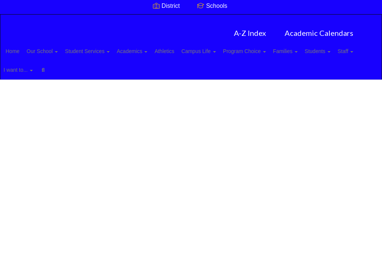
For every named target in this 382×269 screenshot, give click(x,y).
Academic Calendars (319, 29)
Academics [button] (156, 47)
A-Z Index (250, 29)
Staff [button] (62, 66)
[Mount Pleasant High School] (191, 19)
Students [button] (30, 66)
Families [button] (325, 47)
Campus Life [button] (230, 47)
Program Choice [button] (280, 47)
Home (24, 47)
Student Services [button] (107, 47)
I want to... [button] (95, 66)
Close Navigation (159, 69)
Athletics (192, 47)
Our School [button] (57, 47)
